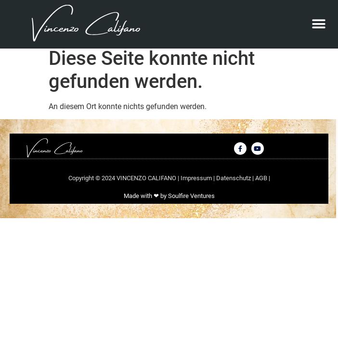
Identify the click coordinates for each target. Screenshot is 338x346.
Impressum (197, 183)
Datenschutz (234, 183)
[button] (319, 24)
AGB (262, 183)
